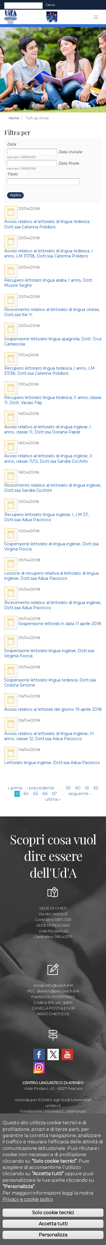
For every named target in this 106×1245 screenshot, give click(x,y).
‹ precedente (40, 788)
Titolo (12, 174)
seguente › (79, 793)
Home (14, 118)
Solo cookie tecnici (53, 1223)
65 (35, 793)
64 (26, 793)
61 (87, 788)
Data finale (68, 163)
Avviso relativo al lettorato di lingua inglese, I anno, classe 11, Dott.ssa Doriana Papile (47, 429)
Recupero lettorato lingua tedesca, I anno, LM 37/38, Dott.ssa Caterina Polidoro (49, 371)
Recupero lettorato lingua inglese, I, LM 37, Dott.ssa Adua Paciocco (46, 517)
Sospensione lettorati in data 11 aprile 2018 (59, 623)
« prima (15, 788)
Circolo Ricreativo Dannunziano (53, 1122)
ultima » (53, 799)
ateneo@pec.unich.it (58, 991)
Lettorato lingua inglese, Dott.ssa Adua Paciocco (52, 762)
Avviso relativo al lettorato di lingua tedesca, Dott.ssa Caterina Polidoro (47, 224)
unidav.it (53, 1105)
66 (44, 793)
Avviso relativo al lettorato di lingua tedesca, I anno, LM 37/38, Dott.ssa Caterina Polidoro (48, 253)
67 (54, 793)
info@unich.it (59, 985)
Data (11, 144)
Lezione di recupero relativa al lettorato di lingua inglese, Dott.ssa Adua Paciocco (51, 576)
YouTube (67, 1054)
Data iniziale (70, 152)
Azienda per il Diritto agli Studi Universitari (53, 1099)
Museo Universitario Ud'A (53, 1117)
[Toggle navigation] (97, 5)
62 (96, 788)
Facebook (39, 1054)
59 (68, 788)
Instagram (39, 1067)
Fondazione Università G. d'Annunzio (53, 1111)
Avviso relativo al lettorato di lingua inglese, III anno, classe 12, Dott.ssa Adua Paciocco (49, 736)
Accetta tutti (53, 1234)
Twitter (53, 1054)
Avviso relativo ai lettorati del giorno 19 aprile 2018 (53, 709)
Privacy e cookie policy (28, 1210)
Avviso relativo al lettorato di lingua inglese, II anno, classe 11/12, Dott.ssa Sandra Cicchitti (48, 458)
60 (78, 788)
